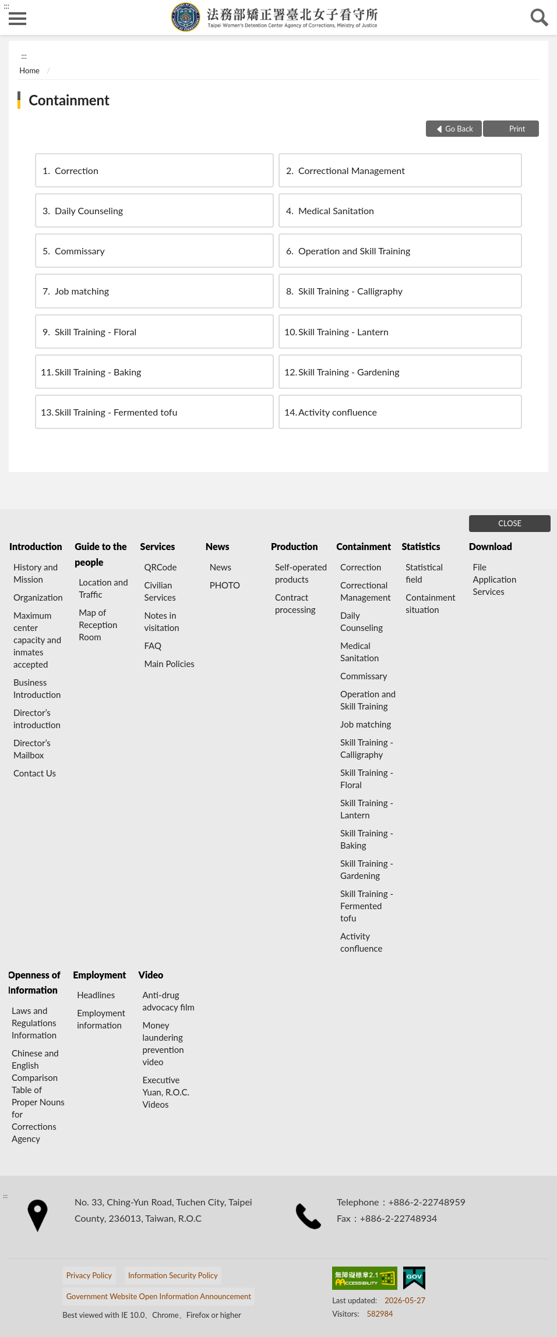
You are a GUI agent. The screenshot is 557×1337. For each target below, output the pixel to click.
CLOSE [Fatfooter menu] (509, 523)
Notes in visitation (161, 621)
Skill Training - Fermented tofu (109, 412)
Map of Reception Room (98, 624)
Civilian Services (159, 591)
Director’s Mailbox (32, 748)
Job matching (75, 290)
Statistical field (424, 573)
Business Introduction (37, 688)
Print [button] (516, 128)
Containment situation (430, 603)
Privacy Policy (89, 1275)
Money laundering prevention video (163, 1043)
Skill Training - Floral (88, 331)
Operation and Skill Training (347, 250)
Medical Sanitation (329, 210)
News (218, 546)
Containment (69, 99)
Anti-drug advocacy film (168, 1001)
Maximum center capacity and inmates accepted (37, 639)
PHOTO (225, 585)
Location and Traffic (103, 588)
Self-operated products (301, 573)
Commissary (73, 250)
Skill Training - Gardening (342, 371)
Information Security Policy (173, 1275)
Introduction (35, 546)
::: (6, 5)
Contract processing (295, 603)
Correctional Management (344, 170)
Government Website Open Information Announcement (158, 1296)
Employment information (101, 1019)
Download (490, 546)
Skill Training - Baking (91, 371)
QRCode (160, 567)
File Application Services (495, 579)
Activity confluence (330, 412)
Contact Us (34, 773)
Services (157, 546)
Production (294, 546)
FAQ (152, 645)
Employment (99, 974)
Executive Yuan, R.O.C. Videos (165, 1091)
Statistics (420, 546)
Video (151, 974)
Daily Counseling (82, 210)
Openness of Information (34, 982)
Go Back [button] (459, 128)
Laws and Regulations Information (34, 1022)
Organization (38, 597)
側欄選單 (17, 18)
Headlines (96, 995)
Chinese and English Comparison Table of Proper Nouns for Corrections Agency (38, 1096)
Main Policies (169, 663)
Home (29, 70)
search (539, 17)
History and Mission (35, 573)
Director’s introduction (37, 718)
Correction (69, 170)
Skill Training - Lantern (336, 331)
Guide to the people (100, 554)
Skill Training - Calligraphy (343, 290)
